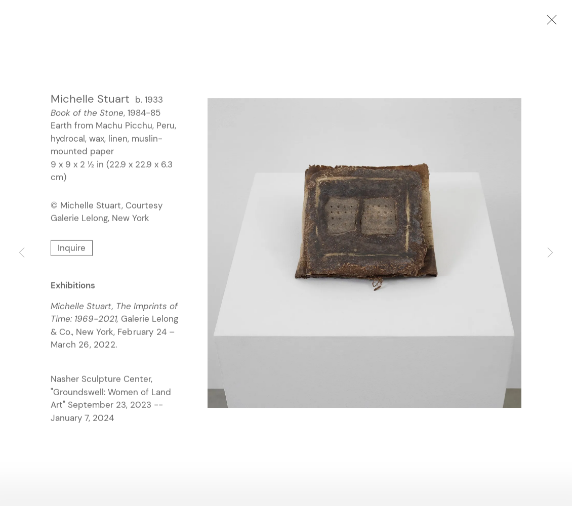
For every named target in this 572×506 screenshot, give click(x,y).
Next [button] (550, 253)
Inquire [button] (72, 248)
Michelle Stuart (90, 99)
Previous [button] (22, 253)
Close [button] (549, 22)
